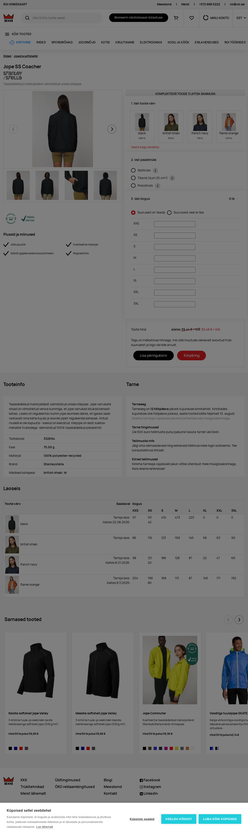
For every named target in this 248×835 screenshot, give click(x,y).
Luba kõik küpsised (220, 819)
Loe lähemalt (44, 827)
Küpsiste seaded (142, 819)
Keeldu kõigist (179, 819)
